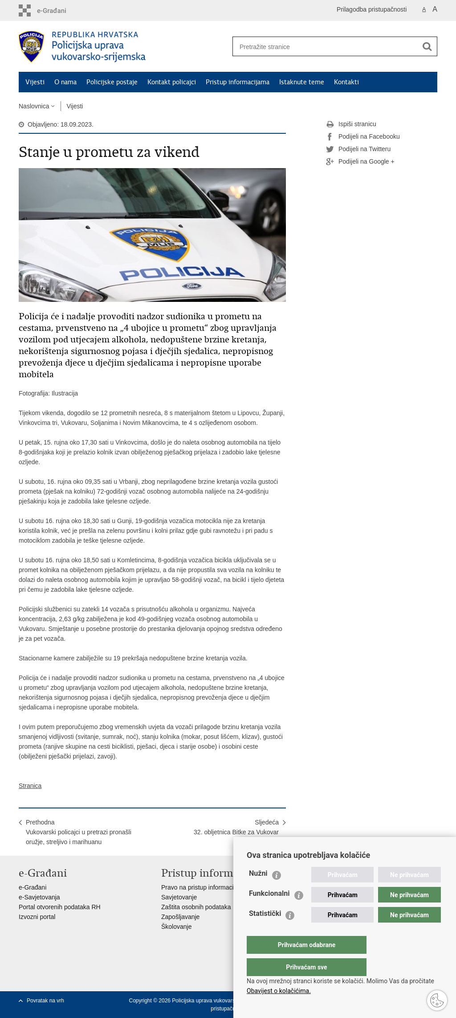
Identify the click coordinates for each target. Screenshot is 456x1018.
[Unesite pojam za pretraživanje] (322, 46)
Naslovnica (34, 106)
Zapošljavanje (180, 916)
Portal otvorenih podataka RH (60, 907)
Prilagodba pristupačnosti (372, 9)
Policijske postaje (112, 82)
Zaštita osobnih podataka (196, 907)
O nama (65, 82)
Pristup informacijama (237, 82)
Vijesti (35, 82)
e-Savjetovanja (39, 897)
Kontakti (346, 82)
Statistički (265, 931)
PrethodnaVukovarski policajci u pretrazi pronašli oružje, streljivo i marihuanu (78, 832)
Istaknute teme (301, 82)
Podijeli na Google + (360, 162)
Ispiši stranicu (351, 124)
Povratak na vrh (45, 1000)
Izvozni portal (37, 916)
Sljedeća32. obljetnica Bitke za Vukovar (236, 827)
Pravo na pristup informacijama (204, 887)
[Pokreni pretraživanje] (427, 46)
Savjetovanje (179, 897)
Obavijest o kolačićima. (279, 990)
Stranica (30, 785)
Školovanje (176, 926)
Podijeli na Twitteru (358, 149)
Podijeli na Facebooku (363, 137)
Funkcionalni (269, 911)
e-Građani (32, 887)
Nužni (258, 891)
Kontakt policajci (171, 82)
